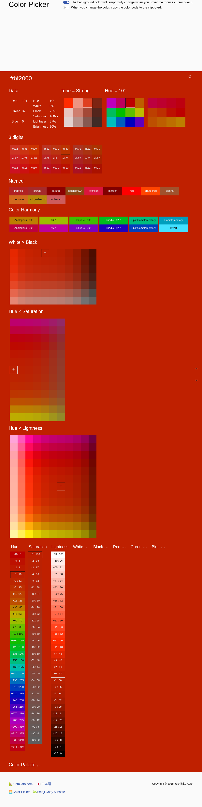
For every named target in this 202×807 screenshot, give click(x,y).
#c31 (24, 148)
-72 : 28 (35, 693)
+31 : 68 (58, 607)
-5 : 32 (58, 700)
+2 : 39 (58, 667)
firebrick (18, 190)
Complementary (173, 220)
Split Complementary (143, 220)
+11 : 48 (58, 647)
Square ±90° (83, 220)
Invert (173, 227)
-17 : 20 (57, 720)
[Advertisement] (101, 41)
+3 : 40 (58, 660)
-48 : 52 (35, 647)
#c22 (15, 158)
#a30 (97, 148)
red (132, 190)
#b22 (47, 158)
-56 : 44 (35, 667)
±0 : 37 (58, 673)
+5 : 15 (17, 587)
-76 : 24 (35, 700)
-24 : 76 (35, 607)
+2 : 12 (17, 580)
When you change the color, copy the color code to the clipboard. (116, 7)
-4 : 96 (35, 574)
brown (37, 190)
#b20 (65, 158)
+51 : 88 (58, 574)
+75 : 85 (17, 627)
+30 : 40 (17, 607)
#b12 (47, 167)
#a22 (78, 158)
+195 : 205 (17, 680)
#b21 (56, 158)
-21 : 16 (57, 726)
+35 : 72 (58, 600)
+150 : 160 (17, 660)
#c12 (15, 167)
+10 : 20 (17, 593)
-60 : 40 (35, 673)
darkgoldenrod (37, 199)
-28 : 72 (35, 613)
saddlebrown (74, 190)
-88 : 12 (35, 720)
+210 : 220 (17, 686)
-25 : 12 (57, 733)
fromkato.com (21, 784)
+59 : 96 (58, 560)
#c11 (24, 167)
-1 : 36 (58, 680)
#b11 (56, 167)
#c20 (34, 158)
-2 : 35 (58, 686)
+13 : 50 (58, 640)
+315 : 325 (17, 733)
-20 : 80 (35, 600)
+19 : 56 (58, 627)
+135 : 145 (17, 653)
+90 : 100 (17, 633)
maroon (112, 190)
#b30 (65, 148)
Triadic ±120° (113, 220)
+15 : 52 (58, 633)
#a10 (97, 167)
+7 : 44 (58, 653)
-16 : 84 (35, 593)
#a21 (88, 158)
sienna (169, 190)
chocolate (18, 199)
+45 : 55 (17, 613)
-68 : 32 (35, 686)
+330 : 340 (17, 739)
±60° (53, 220)
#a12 (78, 167)
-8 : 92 (35, 580)
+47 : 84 (58, 580)
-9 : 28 (58, 706)
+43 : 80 (58, 587)
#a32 (78, 148)
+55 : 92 (58, 567)
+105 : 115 (17, 640)
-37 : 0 (58, 753)
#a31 (88, 148)
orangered (151, 190)
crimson (94, 190)
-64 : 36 (35, 680)
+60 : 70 (17, 620)
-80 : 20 (35, 706)
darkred (55, 190)
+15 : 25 (17, 600)
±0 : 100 (35, 554)
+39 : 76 (58, 593)
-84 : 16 (35, 713)
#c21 (24, 158)
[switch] (66, 2)
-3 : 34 (58, 693)
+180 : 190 (17, 673)
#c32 (15, 148)
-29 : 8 (58, 739)
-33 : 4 (58, 746)
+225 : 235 (17, 693)
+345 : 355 (17, 746)
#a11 (88, 167)
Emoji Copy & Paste (49, 792)
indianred (56, 199)
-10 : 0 (17, 554)
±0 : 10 (17, 574)
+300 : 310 (17, 726)
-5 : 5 (18, 560)
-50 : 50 (35, 653)
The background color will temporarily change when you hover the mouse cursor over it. (132, 2)
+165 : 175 (17, 667)
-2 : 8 (18, 567)
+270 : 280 (17, 713)
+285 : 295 (17, 720)
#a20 (97, 158)
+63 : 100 (58, 554)
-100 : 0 (35, 739)
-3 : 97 (35, 567)
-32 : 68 (35, 620)
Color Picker (19, 792)
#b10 (65, 167)
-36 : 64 (35, 627)
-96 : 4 (35, 733)
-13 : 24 (57, 713)
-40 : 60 (35, 633)
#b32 (47, 148)
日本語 (44, 784)
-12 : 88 (35, 587)
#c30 (34, 148)
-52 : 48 (35, 660)
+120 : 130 (17, 647)
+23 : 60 (58, 620)
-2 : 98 (35, 560)
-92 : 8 (35, 726)
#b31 (56, 148)
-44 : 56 (35, 640)
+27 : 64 (58, 613)
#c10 (34, 167)
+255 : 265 (17, 706)
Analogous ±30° (23, 220)
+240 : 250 (17, 700)
